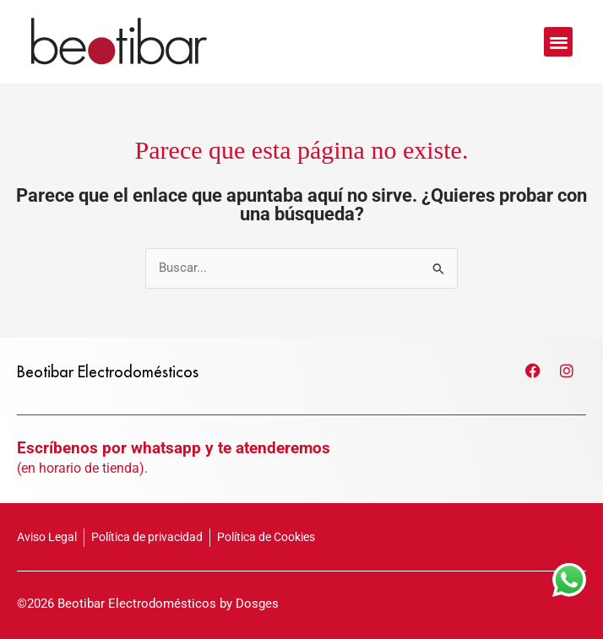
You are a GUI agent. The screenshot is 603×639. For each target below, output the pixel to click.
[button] (558, 42)
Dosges (257, 603)
